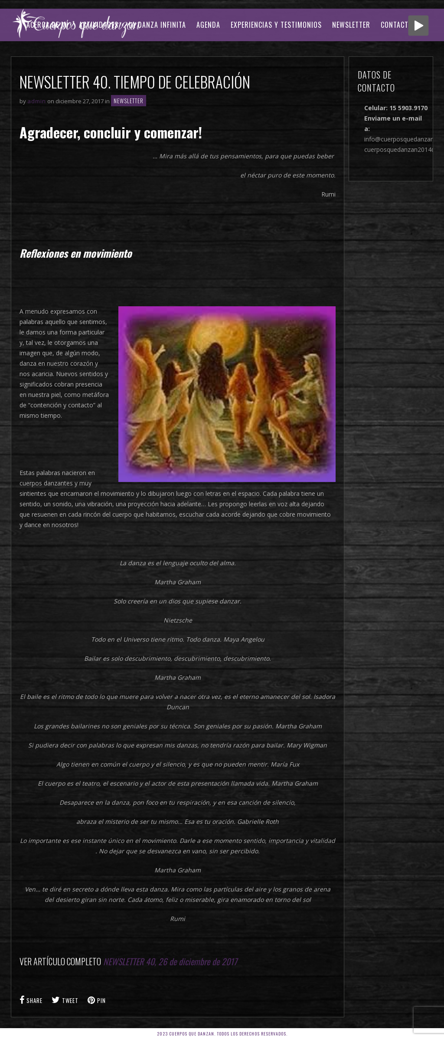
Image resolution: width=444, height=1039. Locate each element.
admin (36, 101)
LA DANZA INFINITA (157, 25)
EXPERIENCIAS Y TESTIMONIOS (276, 25)
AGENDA (208, 25)
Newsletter (351, 25)
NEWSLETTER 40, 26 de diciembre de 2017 (170, 961)
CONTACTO (397, 25)
